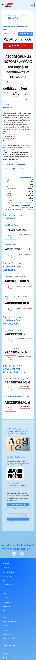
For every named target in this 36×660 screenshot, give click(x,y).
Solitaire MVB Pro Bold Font (16, 277)
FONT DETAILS (10, 236)
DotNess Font (10, 245)
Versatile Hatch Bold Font (15, 330)
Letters (5, 626)
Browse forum (18, 508)
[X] (22, 553)
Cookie (5, 653)
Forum (5, 617)
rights (14, 169)
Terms (5, 649)
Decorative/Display (26, 177)
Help (4, 594)
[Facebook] (14, 553)
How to (5, 598)
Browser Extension (9, 572)
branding (21, 205)
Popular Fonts (7, 634)
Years (5, 630)
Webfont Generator (18, 519)
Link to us (6, 568)
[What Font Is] (7, 5)
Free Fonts (6, 606)
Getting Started (8, 602)
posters (20, 203)
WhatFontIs (7, 16)
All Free (28, 16)
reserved (22, 169)
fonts (6, 169)
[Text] (10, 34)
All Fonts (18, 16)
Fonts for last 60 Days (10, 621)
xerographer (21, 165)
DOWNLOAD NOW (18, 46)
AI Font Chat (7, 576)
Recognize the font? (18, 504)
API (4, 611)
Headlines (25, 207)
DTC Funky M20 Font (13, 349)
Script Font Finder (9, 638)
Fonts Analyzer (8, 585)
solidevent (10, 165)
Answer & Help (17, 465)
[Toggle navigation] (32, 5)
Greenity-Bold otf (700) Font (16, 379)
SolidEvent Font (11, 225)
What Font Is (7, 563)
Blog (4, 580)
